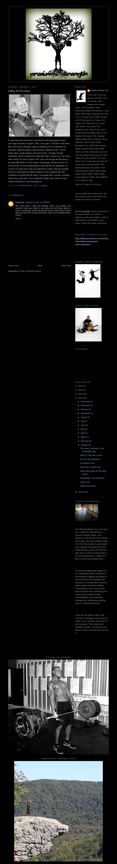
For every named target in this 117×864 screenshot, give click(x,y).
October (84, 409)
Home (40, 265)
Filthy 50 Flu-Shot (88, 486)
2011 (80, 398)
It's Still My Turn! (87, 463)
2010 (80, 492)
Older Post (66, 265)
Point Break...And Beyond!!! (92, 478)
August (84, 417)
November (85, 405)
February (85, 441)
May (83, 429)
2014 (80, 386)
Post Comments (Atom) (30, 271)
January (84, 445)
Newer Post (13, 265)
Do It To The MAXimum (90, 459)
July (83, 421)
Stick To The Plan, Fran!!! (91, 455)
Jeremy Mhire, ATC (99, 90)
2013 (80, 390)
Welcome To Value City (90, 467)
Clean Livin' (85, 482)
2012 (80, 394)
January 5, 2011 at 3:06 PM (37, 202)
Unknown (20, 202)
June (83, 425)
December (85, 401)
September (86, 413)
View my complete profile (88, 184)
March (84, 437)
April (83, 433)
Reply (18, 218)
